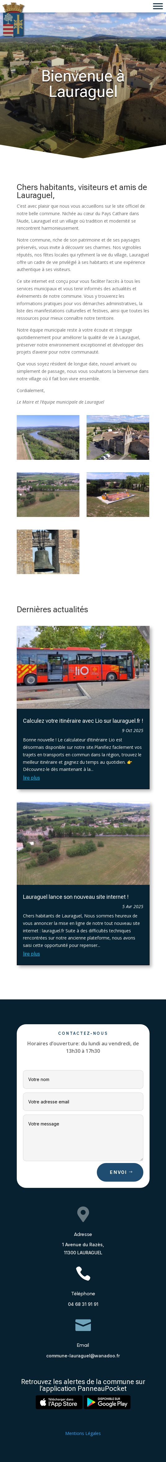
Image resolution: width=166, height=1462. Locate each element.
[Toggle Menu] (158, 6)
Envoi (118, 1172)
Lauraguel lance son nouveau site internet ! (76, 897)
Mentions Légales (83, 1433)
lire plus (31, 778)
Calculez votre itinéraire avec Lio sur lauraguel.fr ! (83, 720)
